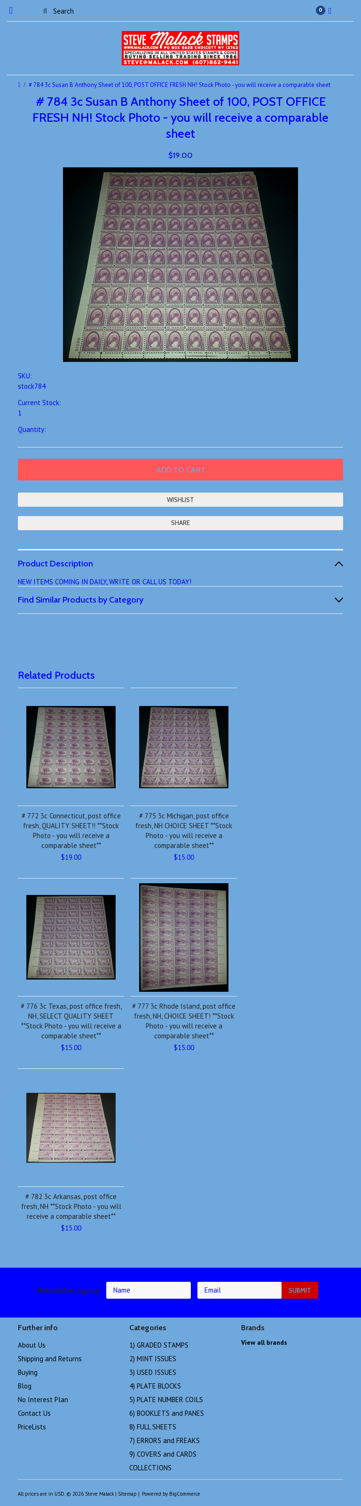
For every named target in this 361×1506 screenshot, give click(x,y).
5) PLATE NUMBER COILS (166, 1399)
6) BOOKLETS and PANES (166, 1413)
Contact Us (34, 1413)
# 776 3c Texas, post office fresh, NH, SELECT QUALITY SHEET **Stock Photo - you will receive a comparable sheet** (71, 1021)
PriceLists (32, 1426)
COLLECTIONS (150, 1467)
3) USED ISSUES (152, 1372)
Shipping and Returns (50, 1358)
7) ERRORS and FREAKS (164, 1440)
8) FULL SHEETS (152, 1426)
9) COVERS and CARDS (162, 1454)
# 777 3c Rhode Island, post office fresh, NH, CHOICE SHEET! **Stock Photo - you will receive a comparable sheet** (183, 1021)
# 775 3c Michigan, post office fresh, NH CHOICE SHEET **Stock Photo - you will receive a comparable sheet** (183, 830)
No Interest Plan (43, 1399)
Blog (24, 1385)
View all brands (264, 1342)
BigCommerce (184, 1493)
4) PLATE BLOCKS (155, 1385)
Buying (28, 1372)
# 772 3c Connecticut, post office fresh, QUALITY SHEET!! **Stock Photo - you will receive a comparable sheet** (71, 830)
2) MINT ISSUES (152, 1358)
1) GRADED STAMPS (158, 1345)
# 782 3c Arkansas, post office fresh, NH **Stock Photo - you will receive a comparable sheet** (71, 1206)
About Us (32, 1345)
